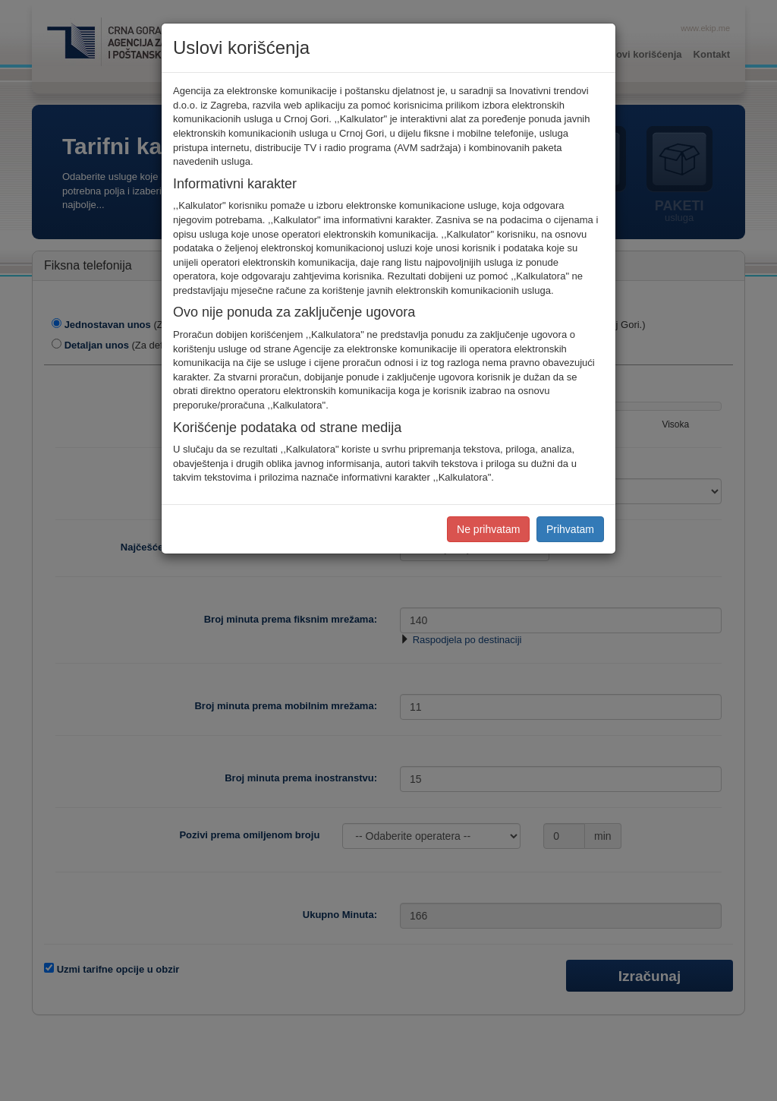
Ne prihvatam (488, 529)
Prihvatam (570, 529)
